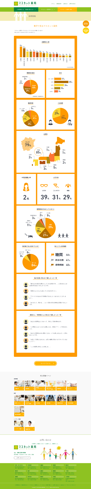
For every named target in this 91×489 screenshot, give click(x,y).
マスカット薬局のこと (47, 9)
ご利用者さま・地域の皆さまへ (25, 9)
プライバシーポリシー (71, 485)
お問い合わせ (72, 3)
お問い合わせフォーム (23, 457)
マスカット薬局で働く (66, 9)
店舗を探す (58, 3)
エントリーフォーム (45, 363)
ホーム (53, 3)
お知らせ (65, 3)
